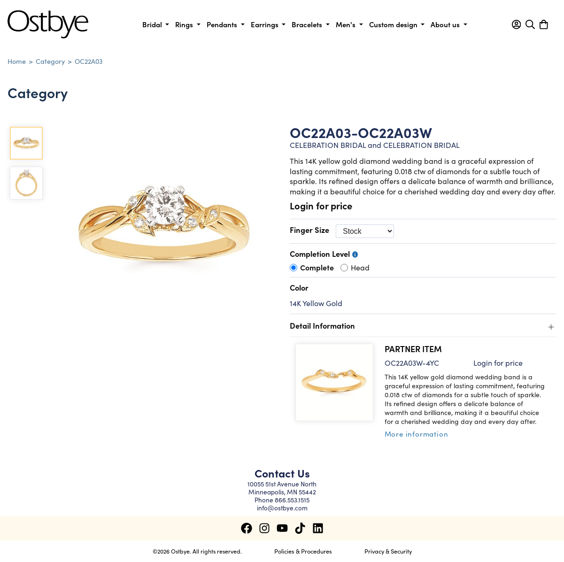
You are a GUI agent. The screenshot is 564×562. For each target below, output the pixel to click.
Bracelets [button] (308, 24)
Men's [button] (346, 24)
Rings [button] (185, 24)
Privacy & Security (388, 551)
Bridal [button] (153, 24)
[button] (516, 24)
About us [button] (446, 24)
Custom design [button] (394, 24)
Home (17, 61)
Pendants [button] (223, 24)
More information (416, 434)
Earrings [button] (265, 24)
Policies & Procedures (303, 551)
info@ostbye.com (282, 507)
